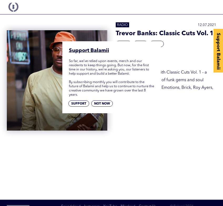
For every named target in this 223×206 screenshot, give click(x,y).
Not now (102, 103)
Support (78, 103)
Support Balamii (218, 51)
